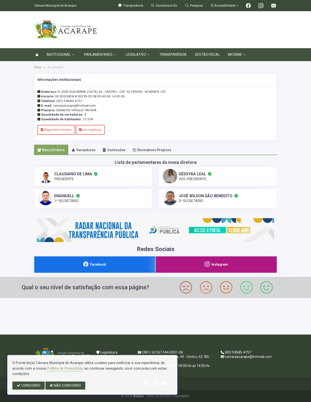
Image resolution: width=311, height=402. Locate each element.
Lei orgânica (90, 129)
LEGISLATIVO (137, 54)
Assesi (138, 396)
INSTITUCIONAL (60, 54)
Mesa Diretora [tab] (51, 150)
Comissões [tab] (114, 150)
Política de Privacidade (65, 368)
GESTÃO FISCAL (207, 54)
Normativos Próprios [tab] (152, 150)
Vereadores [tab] (83, 150)
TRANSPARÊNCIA (173, 54)
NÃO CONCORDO (65, 385)
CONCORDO (28, 385)
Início (38, 67)
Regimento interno (56, 129)
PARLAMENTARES (100, 54)
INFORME (236, 54)
